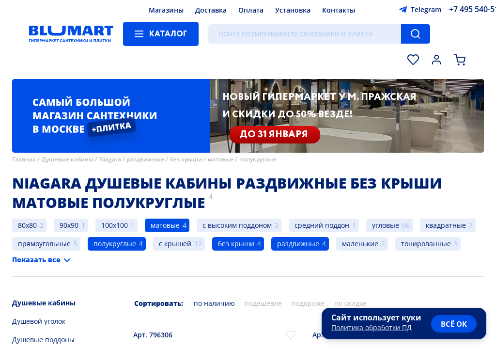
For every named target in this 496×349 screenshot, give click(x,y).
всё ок (454, 324)
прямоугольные (44, 243)
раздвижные (145, 159)
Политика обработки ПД (371, 327)
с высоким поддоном (237, 225)
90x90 (69, 225)
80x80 (27, 225)
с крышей (175, 243)
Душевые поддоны (43, 339)
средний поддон (321, 225)
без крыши (186, 159)
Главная (24, 159)
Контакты (338, 10)
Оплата (251, 10)
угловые (385, 225)
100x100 (114, 225)
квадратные (446, 225)
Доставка (211, 10)
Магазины (166, 10)
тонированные (426, 243)
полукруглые (258, 159)
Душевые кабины (67, 159)
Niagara (110, 159)
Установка (292, 10)
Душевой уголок (38, 321)
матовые (220, 159)
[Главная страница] (71, 34)
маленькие (360, 243)
